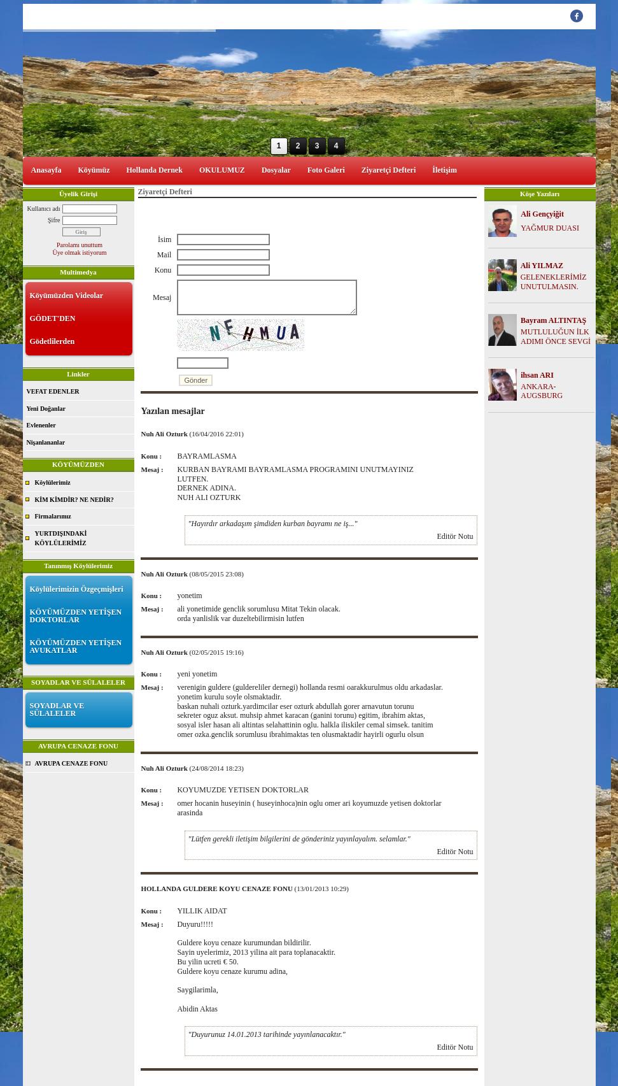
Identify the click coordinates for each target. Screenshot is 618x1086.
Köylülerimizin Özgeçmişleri (76, 589)
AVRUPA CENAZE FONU (71, 763)
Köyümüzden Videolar (67, 295)
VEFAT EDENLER (53, 391)
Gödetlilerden (52, 341)
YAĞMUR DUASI (550, 228)
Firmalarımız (53, 516)
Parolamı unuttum (79, 244)
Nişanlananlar (46, 442)
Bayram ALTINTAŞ (553, 320)
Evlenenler (41, 425)
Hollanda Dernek (155, 170)
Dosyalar (276, 170)
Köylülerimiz (53, 482)
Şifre (54, 220)
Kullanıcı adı (43, 208)
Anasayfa (46, 170)
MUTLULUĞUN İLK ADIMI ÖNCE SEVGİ (556, 336)
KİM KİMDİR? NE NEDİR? (74, 499)
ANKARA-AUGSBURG (542, 391)
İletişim (444, 170)
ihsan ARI (537, 375)
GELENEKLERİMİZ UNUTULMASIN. (554, 282)
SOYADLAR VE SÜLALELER (57, 709)
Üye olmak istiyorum (80, 252)
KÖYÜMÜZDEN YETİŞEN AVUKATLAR (76, 646)
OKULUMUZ (222, 170)
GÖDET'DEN (53, 318)
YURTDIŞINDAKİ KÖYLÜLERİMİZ (61, 538)
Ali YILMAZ (542, 265)
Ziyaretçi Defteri (389, 170)
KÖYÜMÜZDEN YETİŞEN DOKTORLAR (76, 616)
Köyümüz (94, 170)
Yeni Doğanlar (46, 408)
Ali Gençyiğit (542, 214)
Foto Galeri (326, 170)
